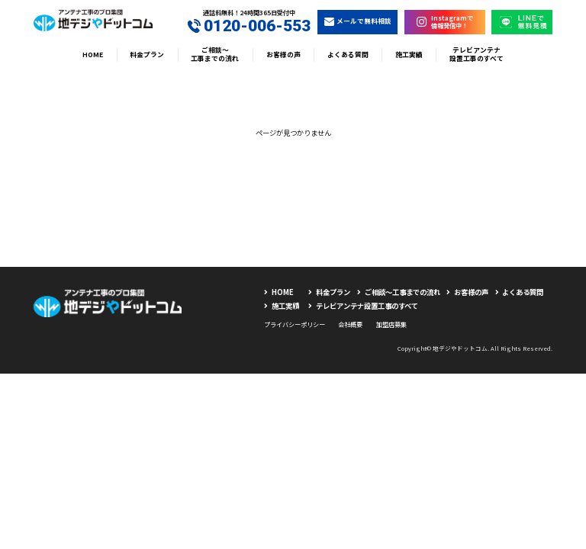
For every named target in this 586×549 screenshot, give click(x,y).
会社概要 (350, 324)
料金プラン (147, 54)
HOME (92, 54)
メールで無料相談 (357, 21)
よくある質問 (348, 54)
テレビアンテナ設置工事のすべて (476, 54)
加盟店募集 (391, 324)
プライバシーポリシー (294, 324)
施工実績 (409, 54)
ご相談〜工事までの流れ (215, 54)
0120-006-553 (249, 26)
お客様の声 (283, 54)
